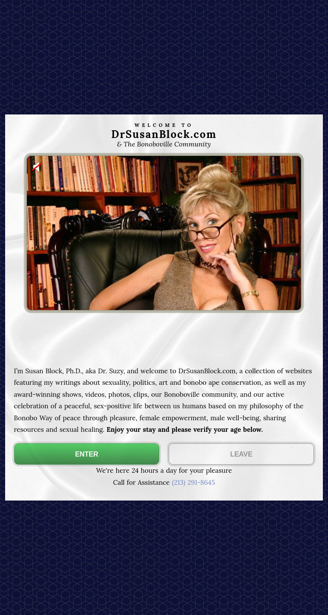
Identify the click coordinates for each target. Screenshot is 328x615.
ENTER (86, 454)
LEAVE (241, 454)
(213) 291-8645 (193, 482)
